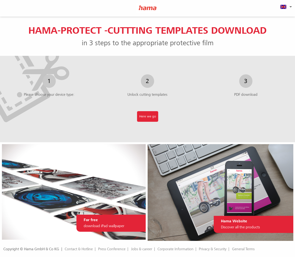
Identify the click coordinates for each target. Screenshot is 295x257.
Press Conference (112, 249)
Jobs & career (141, 249)
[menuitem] (285, 7)
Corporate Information (175, 249)
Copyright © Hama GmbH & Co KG (31, 249)
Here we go (147, 116)
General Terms (243, 249)
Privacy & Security (212, 249)
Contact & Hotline (79, 249)
